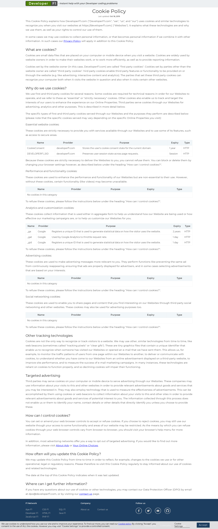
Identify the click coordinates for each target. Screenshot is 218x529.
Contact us (102, 509)
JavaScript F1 (32, 517)
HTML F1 (46, 513)
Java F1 (62, 513)
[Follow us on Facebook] (139, 511)
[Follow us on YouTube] (158, 511)
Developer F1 (32, 513)
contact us (85, 493)
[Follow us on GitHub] (167, 511)
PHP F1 (45, 517)
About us (85, 509)
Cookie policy (124, 524)
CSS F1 (45, 509)
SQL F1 (62, 509)
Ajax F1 (29, 509)
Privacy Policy (72, 41)
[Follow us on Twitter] (148, 511)
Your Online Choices (85, 445)
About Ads (62, 445)
